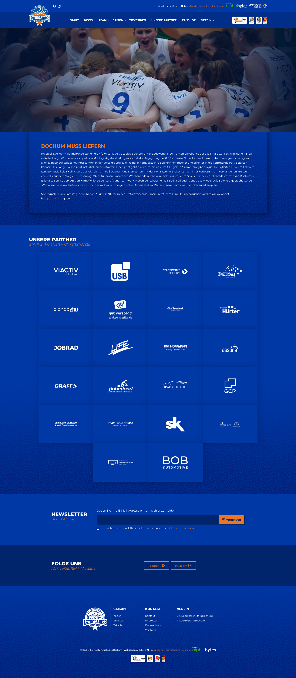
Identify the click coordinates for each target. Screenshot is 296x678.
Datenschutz (153, 625)
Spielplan (119, 620)
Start (74, 20)
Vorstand (150, 629)
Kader (117, 615)
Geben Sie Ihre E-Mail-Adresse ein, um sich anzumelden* (137, 510)
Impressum (152, 620)
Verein (206, 20)
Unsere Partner (164, 20)
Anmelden (231, 519)
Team (103, 20)
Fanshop (189, 20)
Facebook (157, 565)
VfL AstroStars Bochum (191, 620)
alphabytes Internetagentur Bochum (205, 6)
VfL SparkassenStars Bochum (195, 615)
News (88, 20)
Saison (118, 20)
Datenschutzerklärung (181, 528)
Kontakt (150, 615)
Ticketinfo (137, 20)
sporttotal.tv (54, 198)
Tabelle (118, 625)
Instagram (183, 565)
